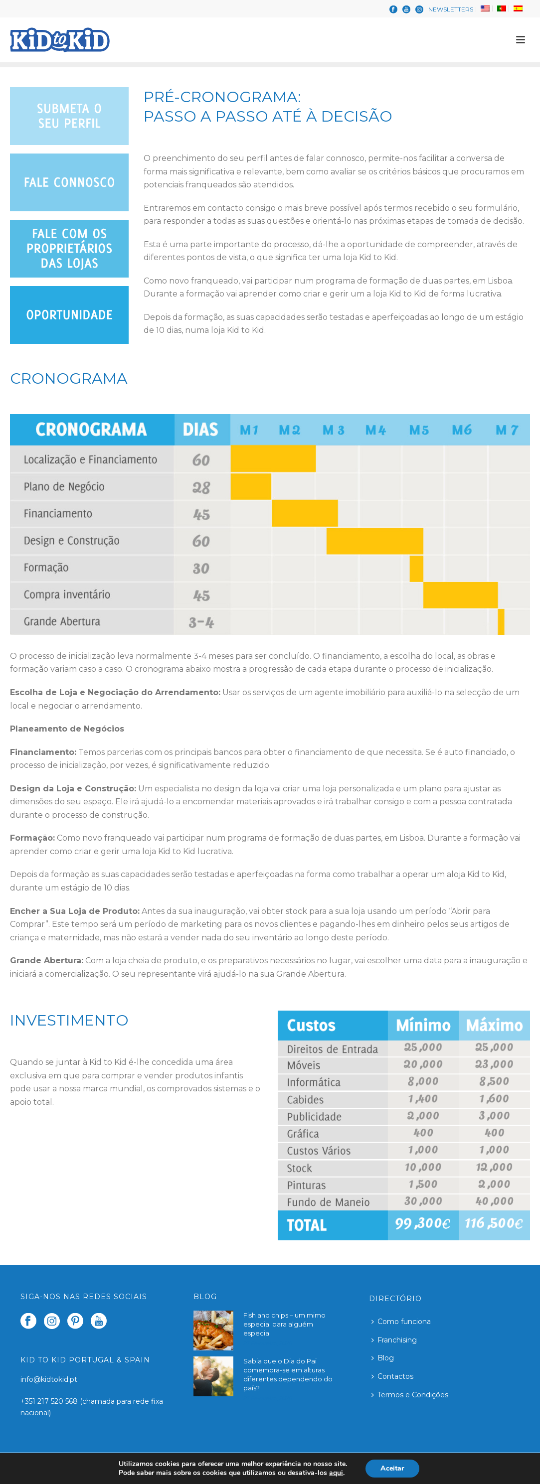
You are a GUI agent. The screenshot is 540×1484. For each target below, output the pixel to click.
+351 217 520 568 (50, 1401)
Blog (382, 1357)
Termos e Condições (409, 1394)
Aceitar (392, 1468)
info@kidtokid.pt (48, 1379)
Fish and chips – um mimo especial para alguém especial (284, 1324)
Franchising (394, 1340)
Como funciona (401, 1321)
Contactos (392, 1376)
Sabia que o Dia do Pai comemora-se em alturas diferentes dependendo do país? (288, 1374)
